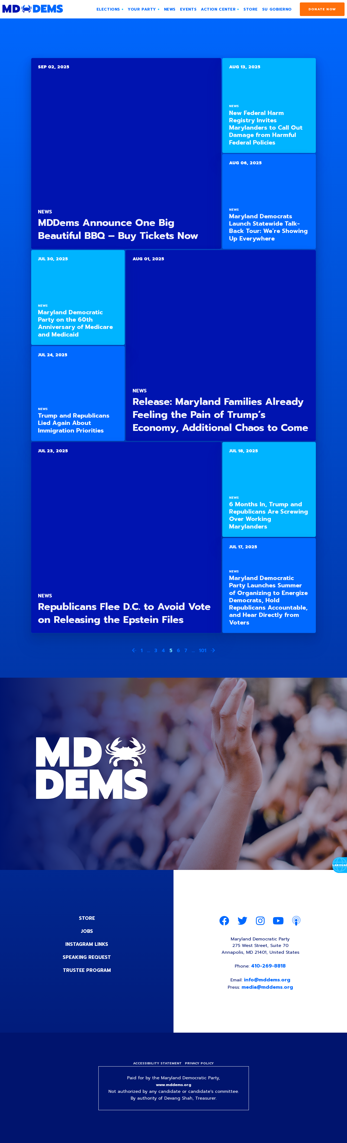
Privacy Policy (200, 1067)
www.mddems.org (173, 1090)
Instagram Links (87, 944)
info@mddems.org (268, 983)
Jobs (87, 931)
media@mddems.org (268, 990)
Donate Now (322, 9)
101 (202, 650)
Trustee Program (86, 970)
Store (87, 918)
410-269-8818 (269, 968)
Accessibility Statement (156, 1067)
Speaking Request (87, 957)
